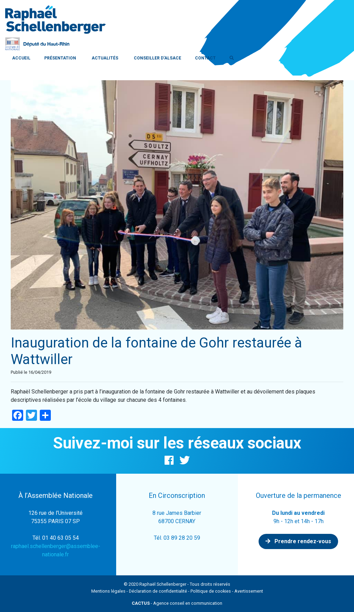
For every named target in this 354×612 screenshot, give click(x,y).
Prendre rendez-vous (298, 541)
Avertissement (248, 591)
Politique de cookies (210, 591)
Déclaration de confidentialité (158, 591)
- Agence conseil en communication (177, 603)
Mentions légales (108, 591)
